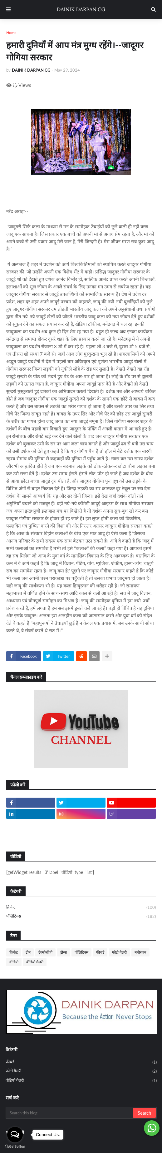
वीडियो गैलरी (34, 962)
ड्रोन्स (63, 952)
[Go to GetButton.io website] (15, 1147)
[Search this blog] (70, 1113)
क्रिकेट (81, 907)
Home (11, 32)
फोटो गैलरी (119, 952)
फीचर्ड (100, 952)
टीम (28, 952)
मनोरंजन (140, 952)
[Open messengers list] (15, 1134)
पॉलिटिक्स (81, 916)
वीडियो (13, 962)
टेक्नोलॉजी (45, 952)
